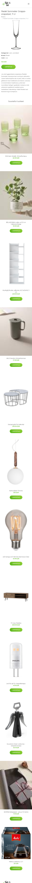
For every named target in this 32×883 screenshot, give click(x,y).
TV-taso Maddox (16, 623)
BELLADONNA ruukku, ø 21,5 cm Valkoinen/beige (16, 223)
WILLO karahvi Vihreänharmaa (16, 358)
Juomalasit (15, 53)
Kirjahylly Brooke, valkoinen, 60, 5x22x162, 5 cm (16, 291)
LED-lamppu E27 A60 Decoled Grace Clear (16, 557)
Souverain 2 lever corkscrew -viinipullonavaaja (16, 745)
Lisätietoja (8, 67)
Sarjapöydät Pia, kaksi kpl (16, 424)
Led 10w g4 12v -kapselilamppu (16, 683)
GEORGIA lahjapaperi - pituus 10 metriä (16, 812)
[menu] (29, 4)
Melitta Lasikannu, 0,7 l (16, 861)
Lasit (10, 53)
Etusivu (3, 17)
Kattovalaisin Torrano (16, 491)
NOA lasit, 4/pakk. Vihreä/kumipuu (16, 156)
